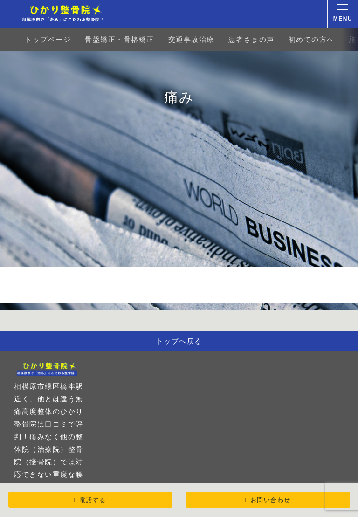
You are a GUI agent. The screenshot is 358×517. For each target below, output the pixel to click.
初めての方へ (312, 39)
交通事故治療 (191, 39)
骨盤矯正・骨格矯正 (119, 39)
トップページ (48, 39)
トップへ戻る (179, 341)
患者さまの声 (251, 39)
